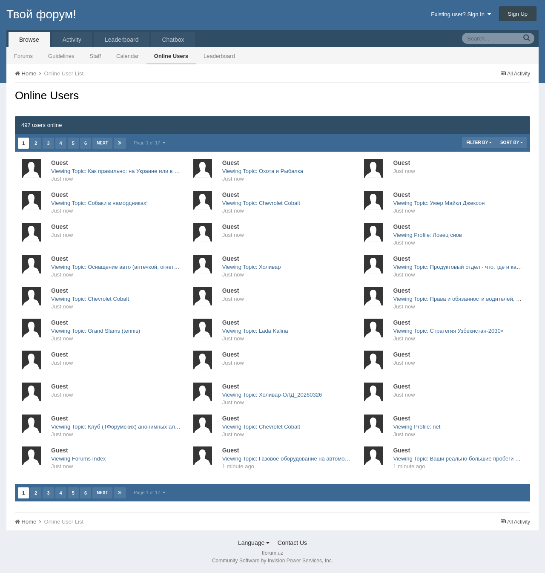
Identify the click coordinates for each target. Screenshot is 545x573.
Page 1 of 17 (150, 142)
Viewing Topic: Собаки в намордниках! (99, 203)
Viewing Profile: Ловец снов (427, 235)
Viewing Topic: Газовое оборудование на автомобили (289, 458)
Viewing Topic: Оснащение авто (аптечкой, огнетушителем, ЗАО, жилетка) (145, 267)
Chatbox (173, 39)
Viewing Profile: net (416, 426)
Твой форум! (41, 14)
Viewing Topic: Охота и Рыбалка (262, 171)
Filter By (479, 142)
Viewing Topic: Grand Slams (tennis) (95, 331)
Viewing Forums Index (78, 458)
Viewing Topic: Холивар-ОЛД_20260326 (272, 395)
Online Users (171, 56)
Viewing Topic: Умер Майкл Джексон (439, 203)
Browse (29, 39)
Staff (95, 56)
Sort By (511, 142)
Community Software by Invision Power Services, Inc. (272, 561)
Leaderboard (219, 56)
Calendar (127, 56)
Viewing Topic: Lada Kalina (255, 331)
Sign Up (518, 14)
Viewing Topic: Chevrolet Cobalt (261, 203)
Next (102, 143)
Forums (23, 56)
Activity (72, 39)
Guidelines (61, 56)
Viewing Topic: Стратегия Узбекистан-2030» (448, 331)
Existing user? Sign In (461, 14)
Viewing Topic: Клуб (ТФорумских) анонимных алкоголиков (125, 426)
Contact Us (292, 542)
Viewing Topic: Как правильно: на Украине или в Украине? (124, 171)
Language (254, 542)
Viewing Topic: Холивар (251, 267)
